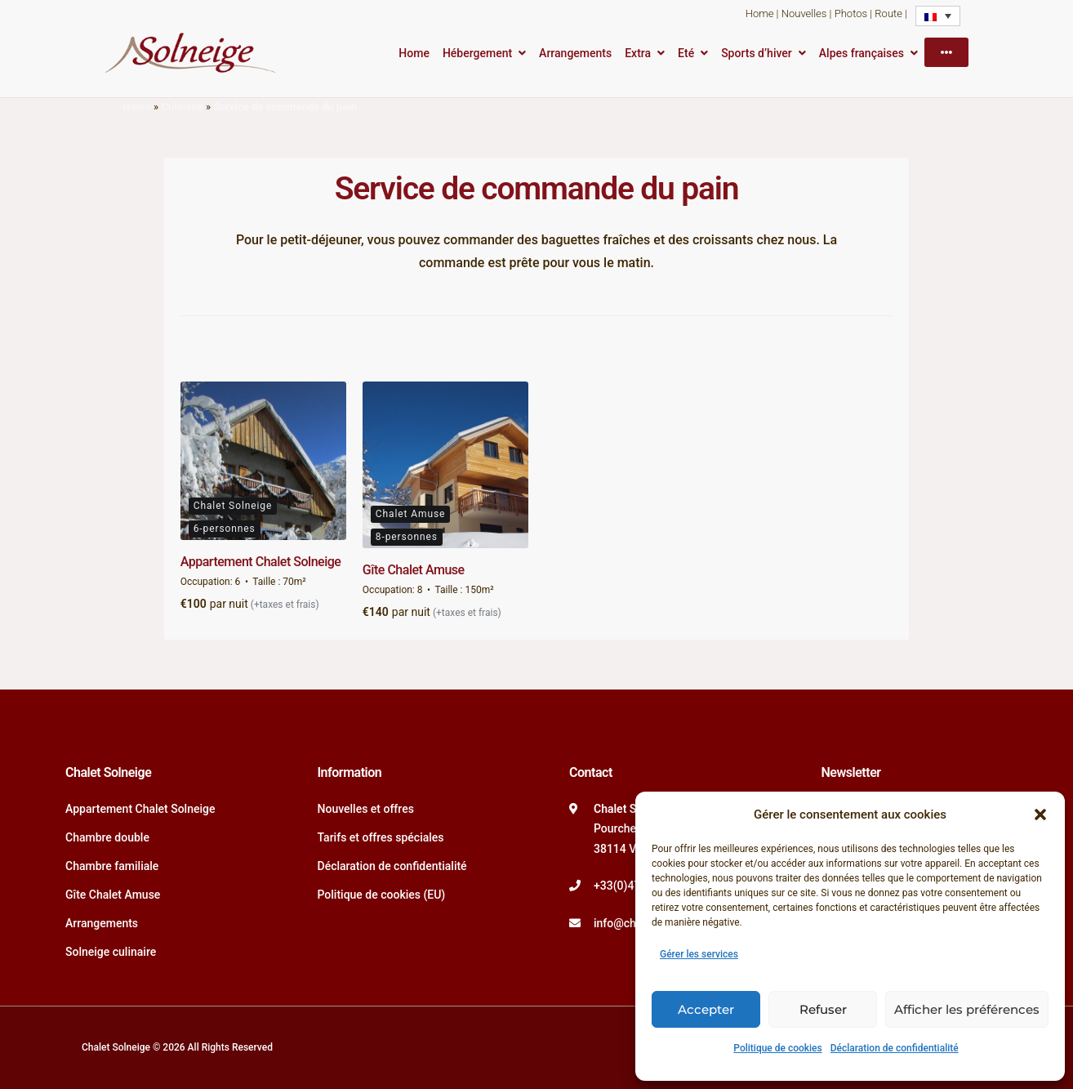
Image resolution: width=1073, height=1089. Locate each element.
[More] (946, 52)
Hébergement (477, 53)
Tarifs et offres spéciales (381, 837)
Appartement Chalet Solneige (260, 561)
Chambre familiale (111, 866)
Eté (686, 53)
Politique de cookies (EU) (382, 894)
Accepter (706, 1009)
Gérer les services (699, 954)
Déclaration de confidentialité (894, 1048)
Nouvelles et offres (366, 808)
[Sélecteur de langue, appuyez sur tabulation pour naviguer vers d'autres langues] (937, 16)
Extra (638, 53)
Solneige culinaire (110, 951)
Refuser (823, 1009)
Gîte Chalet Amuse (414, 570)
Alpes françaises (861, 53)
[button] (1040, 814)
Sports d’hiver (756, 53)
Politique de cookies (777, 1048)
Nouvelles (804, 13)
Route (888, 13)
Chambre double (107, 837)
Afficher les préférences (967, 1009)
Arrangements (575, 53)
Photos (851, 13)
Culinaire (182, 106)
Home (760, 13)
